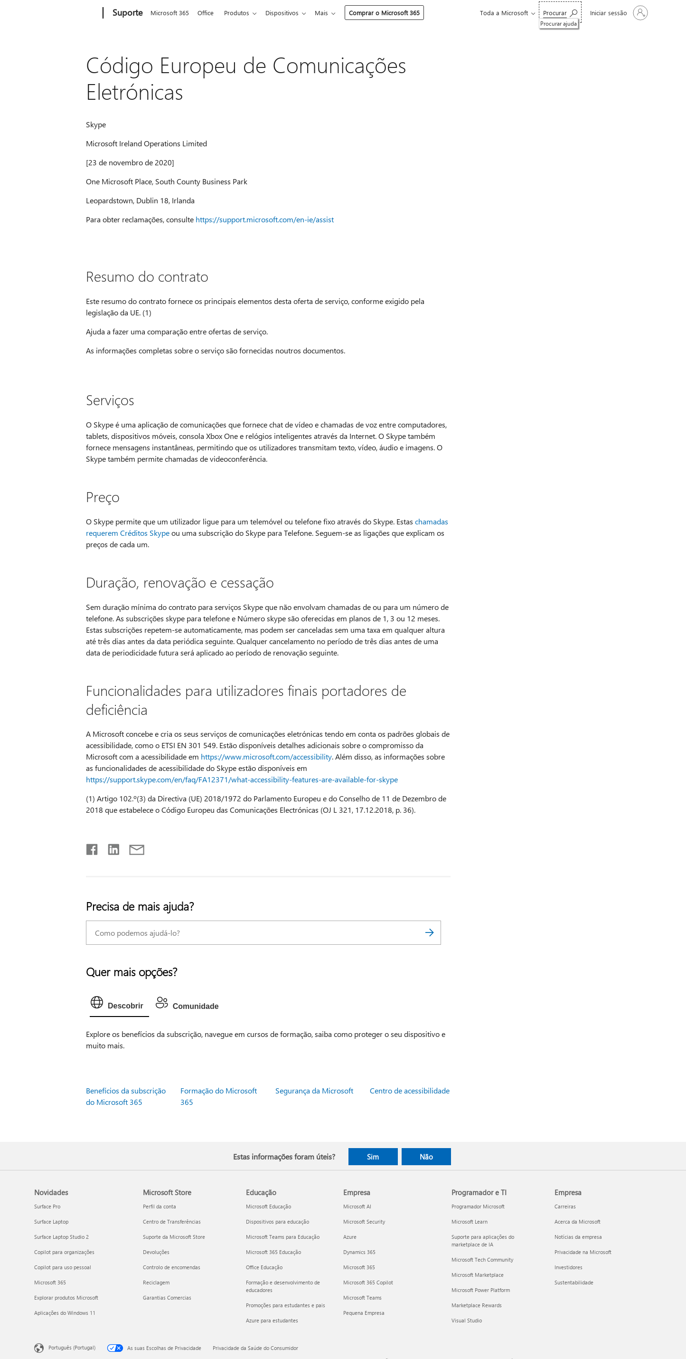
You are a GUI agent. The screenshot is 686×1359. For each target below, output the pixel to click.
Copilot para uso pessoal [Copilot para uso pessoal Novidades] (62, 1267)
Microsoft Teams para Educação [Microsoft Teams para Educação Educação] (283, 1236)
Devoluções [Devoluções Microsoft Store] (156, 1251)
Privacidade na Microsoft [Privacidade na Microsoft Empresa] (582, 1251)
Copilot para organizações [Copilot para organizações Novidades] (64, 1251)
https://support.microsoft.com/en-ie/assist (265, 219)
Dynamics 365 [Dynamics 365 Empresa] (359, 1251)
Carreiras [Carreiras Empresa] (565, 1206)
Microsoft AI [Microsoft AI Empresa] (357, 1206)
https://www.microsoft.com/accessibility (266, 756)
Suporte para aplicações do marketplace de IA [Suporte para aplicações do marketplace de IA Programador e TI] (482, 1240)
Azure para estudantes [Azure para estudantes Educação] (272, 1320)
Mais (329, 13)
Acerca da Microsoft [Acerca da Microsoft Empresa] (577, 1221)
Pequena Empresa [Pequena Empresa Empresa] (364, 1312)
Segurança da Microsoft (314, 1090)
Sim (373, 1156)
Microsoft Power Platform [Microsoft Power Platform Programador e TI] (480, 1289)
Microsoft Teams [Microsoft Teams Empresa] (362, 1297)
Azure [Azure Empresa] (350, 1236)
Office (207, 13)
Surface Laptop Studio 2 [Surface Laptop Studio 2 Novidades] (61, 1236)
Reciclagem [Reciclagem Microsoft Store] (156, 1282)
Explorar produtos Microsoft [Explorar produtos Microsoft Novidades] (66, 1297)
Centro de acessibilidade (410, 1090)
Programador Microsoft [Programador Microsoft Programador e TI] (478, 1206)
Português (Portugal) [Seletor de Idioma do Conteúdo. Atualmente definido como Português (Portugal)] (71, 1347)
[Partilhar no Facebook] (92, 847)
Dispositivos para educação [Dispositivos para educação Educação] (277, 1221)
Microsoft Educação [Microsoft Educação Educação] (268, 1206)
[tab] (119, 1004)
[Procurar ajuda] (560, 12)
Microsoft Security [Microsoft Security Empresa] (364, 1221)
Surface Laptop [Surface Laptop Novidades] (51, 1221)
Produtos (240, 13)
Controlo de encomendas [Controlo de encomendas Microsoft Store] (171, 1267)
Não (426, 1156)
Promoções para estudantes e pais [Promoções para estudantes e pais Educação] (285, 1305)
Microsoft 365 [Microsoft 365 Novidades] (50, 1282)
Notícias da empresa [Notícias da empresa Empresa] (578, 1236)
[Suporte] (126, 13)
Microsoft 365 (169, 13)
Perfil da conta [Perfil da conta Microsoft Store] (159, 1206)
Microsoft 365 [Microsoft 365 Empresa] (359, 1267)
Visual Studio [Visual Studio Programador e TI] (466, 1320)
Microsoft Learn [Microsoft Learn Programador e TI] (469, 1221)
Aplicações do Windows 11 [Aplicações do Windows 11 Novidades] (64, 1312)
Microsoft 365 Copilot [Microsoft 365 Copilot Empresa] (368, 1282)
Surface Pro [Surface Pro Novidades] (47, 1206)
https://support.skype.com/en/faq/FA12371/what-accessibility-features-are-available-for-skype (242, 779)
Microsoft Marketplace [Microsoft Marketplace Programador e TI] (477, 1274)
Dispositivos (287, 13)
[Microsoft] (66, 13)
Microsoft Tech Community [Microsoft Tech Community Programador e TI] (482, 1259)
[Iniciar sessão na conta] (618, 12)
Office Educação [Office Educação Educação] (264, 1267)
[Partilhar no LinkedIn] (110, 847)
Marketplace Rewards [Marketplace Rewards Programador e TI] (476, 1305)
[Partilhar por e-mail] (132, 847)
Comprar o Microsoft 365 (392, 13)
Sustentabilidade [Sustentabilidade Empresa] (573, 1282)
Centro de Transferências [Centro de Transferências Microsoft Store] (172, 1221)
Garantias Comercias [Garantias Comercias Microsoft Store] (167, 1297)
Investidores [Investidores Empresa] (568, 1267)
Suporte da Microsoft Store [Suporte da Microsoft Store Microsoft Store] (174, 1236)
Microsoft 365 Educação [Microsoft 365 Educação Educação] (273, 1251)
